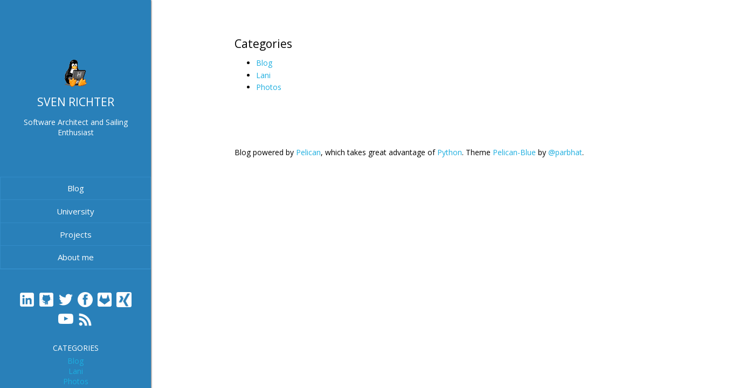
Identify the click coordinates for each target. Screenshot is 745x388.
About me (76, 257)
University (75, 211)
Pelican (308, 152)
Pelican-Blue (514, 152)
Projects (76, 234)
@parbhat (565, 152)
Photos (75, 381)
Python (449, 152)
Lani (75, 371)
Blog (75, 188)
